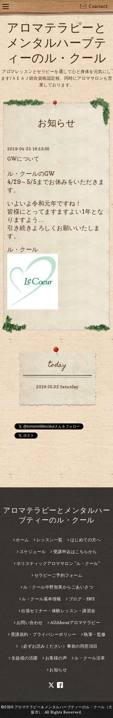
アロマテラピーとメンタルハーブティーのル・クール (56, 42)
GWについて (23, 158)
